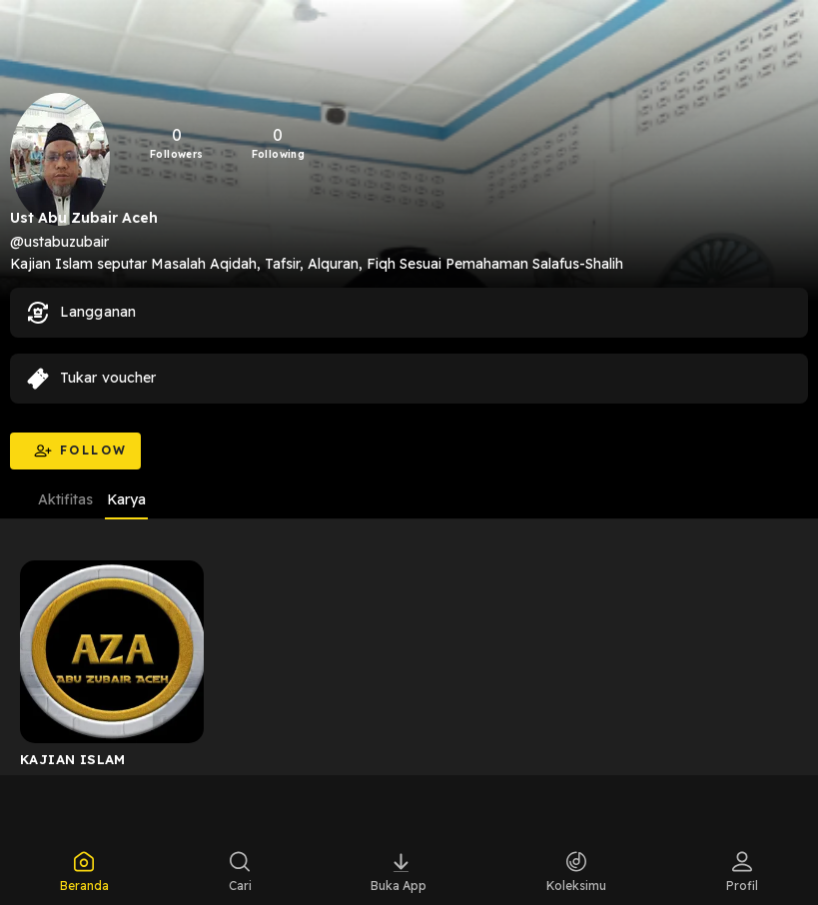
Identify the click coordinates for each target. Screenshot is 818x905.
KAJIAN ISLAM (73, 759)
